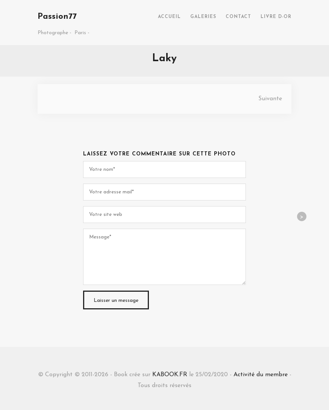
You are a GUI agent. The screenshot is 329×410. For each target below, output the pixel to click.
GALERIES (203, 17)
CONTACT (238, 17)
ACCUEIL (169, 17)
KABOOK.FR (169, 375)
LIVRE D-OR (276, 17)
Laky (164, 58)
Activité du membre (260, 375)
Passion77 (57, 16)
